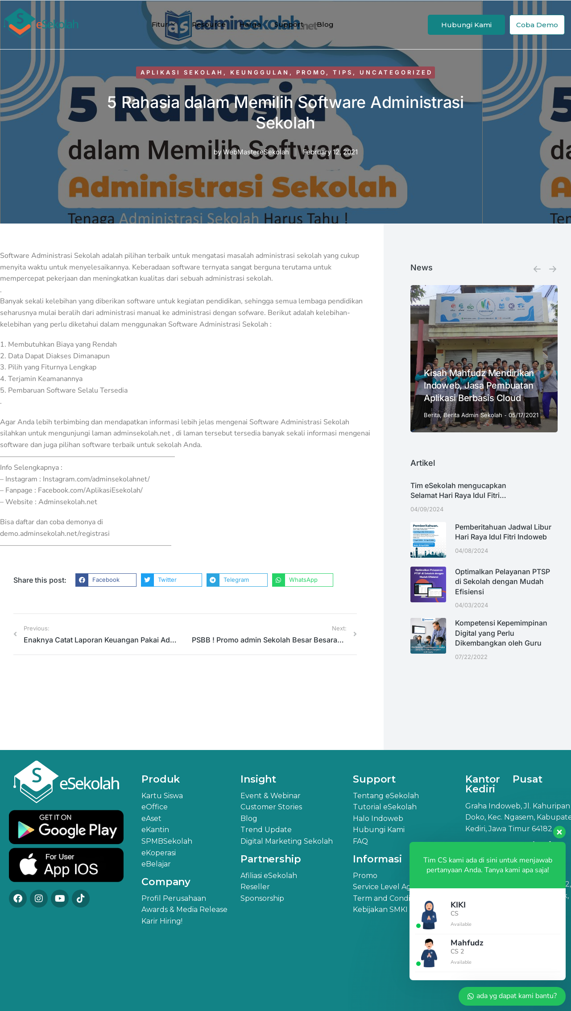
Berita (432, 414)
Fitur (164, 24)
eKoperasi (158, 853)
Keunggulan (260, 72)
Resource (209, 24)
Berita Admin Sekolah (472, 414)
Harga (250, 24)
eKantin (155, 829)
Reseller (255, 887)
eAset (151, 818)
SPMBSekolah (166, 841)
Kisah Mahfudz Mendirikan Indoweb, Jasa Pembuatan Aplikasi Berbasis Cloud (479, 385)
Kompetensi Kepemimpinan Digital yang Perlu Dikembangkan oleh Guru (501, 632)
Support (288, 24)
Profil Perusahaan (173, 898)
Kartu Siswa (162, 795)
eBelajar (156, 864)
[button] (106, 580)
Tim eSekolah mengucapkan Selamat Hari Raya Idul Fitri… (458, 490)
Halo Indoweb (378, 818)
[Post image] (484, 358)
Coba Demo (537, 25)
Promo (311, 72)
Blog (325, 24)
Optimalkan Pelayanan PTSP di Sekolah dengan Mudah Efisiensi (502, 581)
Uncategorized (396, 72)
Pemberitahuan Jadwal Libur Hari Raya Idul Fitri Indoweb (503, 531)
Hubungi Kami (466, 25)
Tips (343, 72)
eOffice (154, 807)
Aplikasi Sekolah (182, 72)
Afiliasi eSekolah (268, 875)
